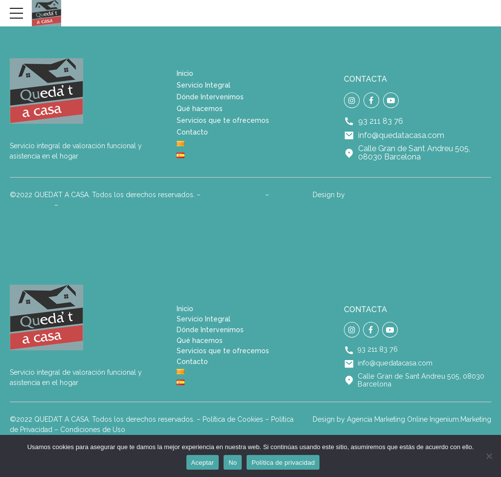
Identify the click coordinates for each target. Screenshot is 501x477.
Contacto (192, 132)
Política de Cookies (233, 195)
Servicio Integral (203, 85)
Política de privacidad (283, 462)
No (232, 462)
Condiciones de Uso (92, 205)
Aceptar (202, 462)
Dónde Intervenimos (210, 97)
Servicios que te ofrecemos (223, 120)
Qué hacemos (200, 109)
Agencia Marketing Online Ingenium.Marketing (419, 195)
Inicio (185, 73)
